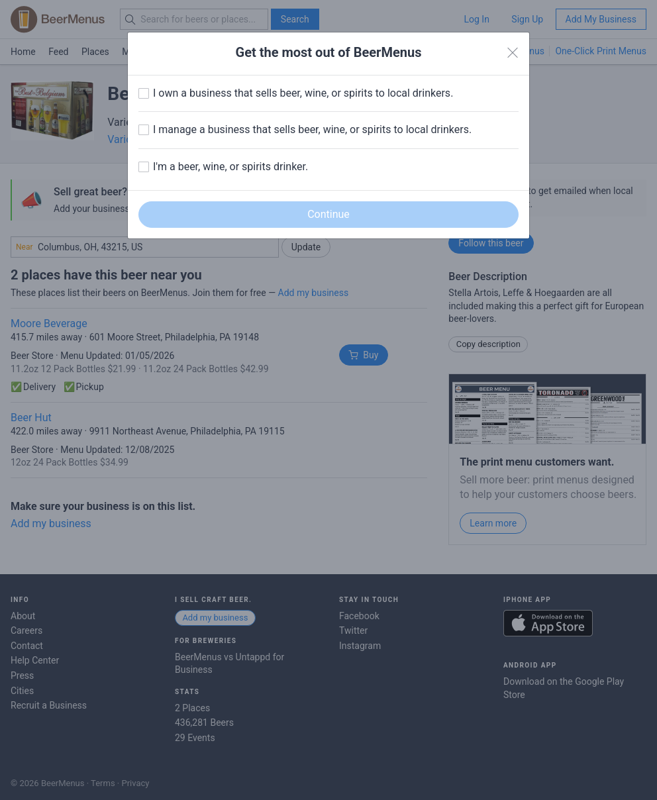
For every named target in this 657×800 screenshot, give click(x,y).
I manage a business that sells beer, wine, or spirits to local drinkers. (312, 129)
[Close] (513, 53)
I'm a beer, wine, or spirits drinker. (230, 166)
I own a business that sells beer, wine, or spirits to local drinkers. (303, 93)
